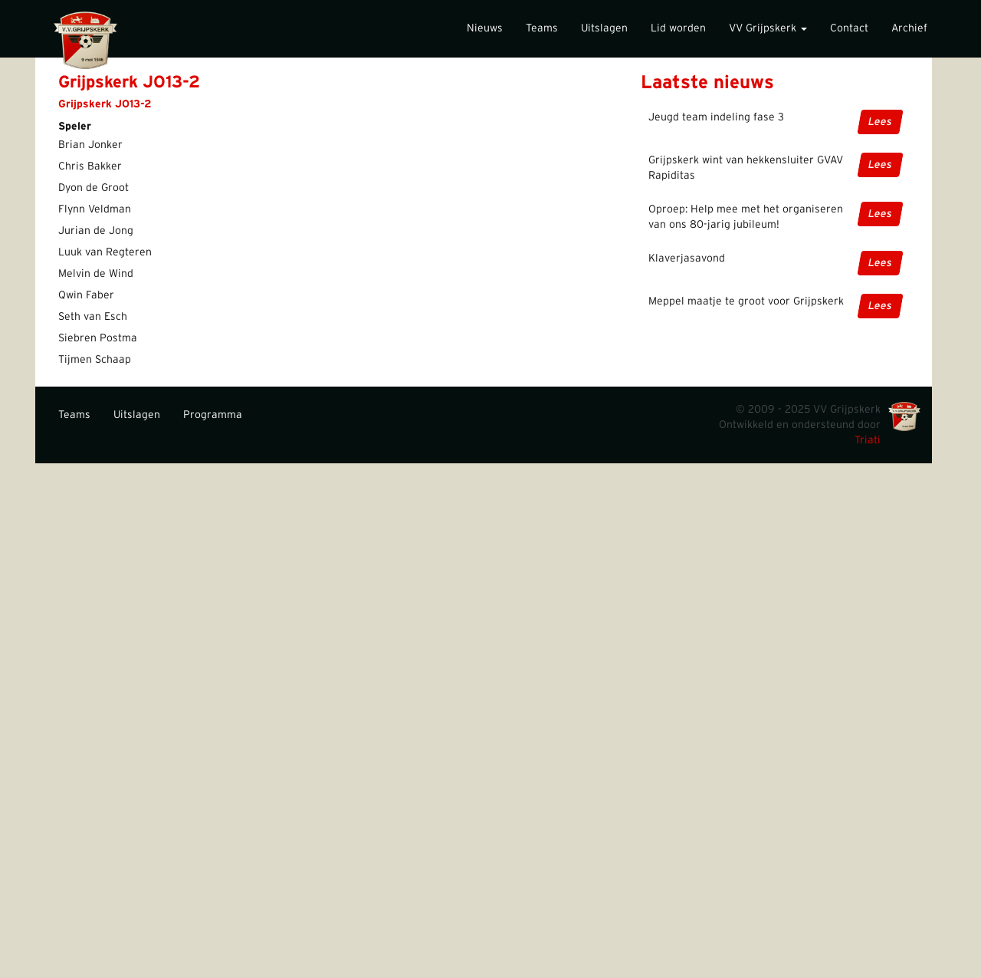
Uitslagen (604, 28)
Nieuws (485, 28)
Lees (880, 122)
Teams (542, 28)
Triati (868, 440)
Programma (212, 415)
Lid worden (678, 28)
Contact (849, 28)
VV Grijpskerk (768, 28)
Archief (909, 28)
